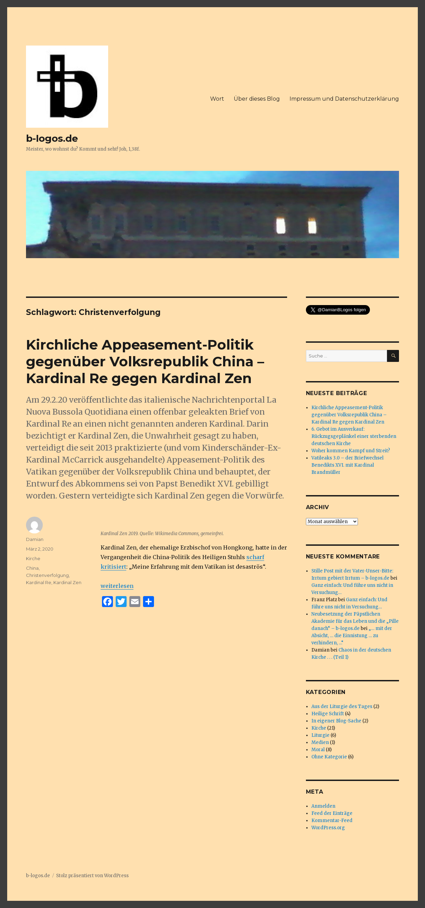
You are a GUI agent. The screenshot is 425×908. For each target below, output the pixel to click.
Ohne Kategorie (329, 757)
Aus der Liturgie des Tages (341, 706)
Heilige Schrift (327, 714)
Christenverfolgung (47, 575)
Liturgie (320, 735)
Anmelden (323, 806)
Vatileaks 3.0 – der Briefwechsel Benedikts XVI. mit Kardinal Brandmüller (347, 465)
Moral (318, 750)
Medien (320, 742)
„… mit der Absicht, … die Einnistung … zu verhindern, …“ (351, 636)
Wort (217, 99)
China (32, 568)
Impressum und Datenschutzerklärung (344, 99)
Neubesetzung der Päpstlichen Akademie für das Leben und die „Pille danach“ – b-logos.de (355, 621)
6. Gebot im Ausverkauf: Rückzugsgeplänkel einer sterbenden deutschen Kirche (353, 436)
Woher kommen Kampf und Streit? (350, 451)
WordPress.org (328, 828)
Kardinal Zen (67, 582)
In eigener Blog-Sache (336, 721)
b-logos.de (52, 138)
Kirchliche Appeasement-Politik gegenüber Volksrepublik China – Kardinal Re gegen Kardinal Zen (145, 361)
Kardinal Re (38, 582)
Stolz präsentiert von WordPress (92, 876)
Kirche (33, 558)
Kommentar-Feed (331, 820)
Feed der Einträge (331, 813)
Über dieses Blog (257, 99)
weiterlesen (117, 585)
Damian (34, 539)
